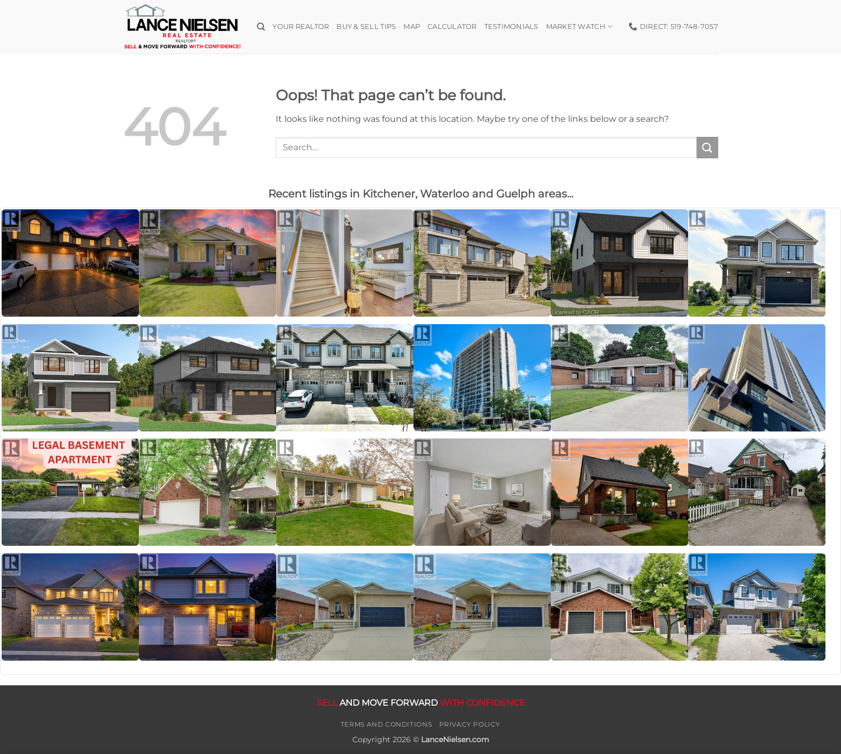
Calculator (452, 27)
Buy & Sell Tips (366, 27)
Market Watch (579, 26)
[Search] (261, 27)
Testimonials (511, 27)
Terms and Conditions (386, 724)
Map (411, 27)
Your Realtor (300, 27)
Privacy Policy (470, 724)
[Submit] (707, 147)
